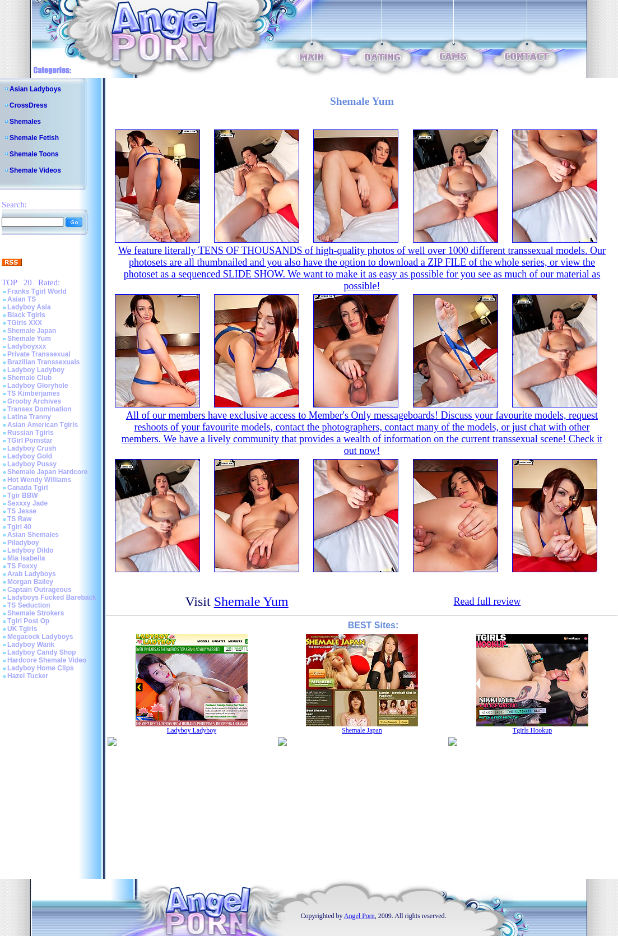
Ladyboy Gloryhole (37, 386)
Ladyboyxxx (26, 346)
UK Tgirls (22, 629)
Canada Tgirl (27, 488)
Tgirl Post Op (28, 621)
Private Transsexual (39, 354)
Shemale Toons (34, 154)
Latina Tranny (29, 417)
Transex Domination (39, 409)
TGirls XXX (24, 323)
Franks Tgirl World (37, 291)
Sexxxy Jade (27, 503)
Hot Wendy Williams (39, 480)
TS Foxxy (22, 566)
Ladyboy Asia (29, 307)
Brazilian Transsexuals (43, 362)
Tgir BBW (22, 495)
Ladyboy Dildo (30, 550)
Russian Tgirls (30, 433)
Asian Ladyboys (35, 89)
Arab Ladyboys (31, 574)
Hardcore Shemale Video (46, 660)
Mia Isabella (26, 558)
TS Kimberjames (33, 393)
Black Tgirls (26, 315)
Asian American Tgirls (42, 425)
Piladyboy (23, 542)
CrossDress (28, 105)
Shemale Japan (31, 331)
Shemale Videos (35, 170)
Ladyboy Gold (29, 456)
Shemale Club (29, 378)
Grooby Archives (34, 401)
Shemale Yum (29, 338)
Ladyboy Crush (31, 448)
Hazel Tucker (27, 676)
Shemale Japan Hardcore (47, 472)
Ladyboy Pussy (32, 464)
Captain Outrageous (39, 590)
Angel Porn (359, 916)
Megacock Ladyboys (40, 637)
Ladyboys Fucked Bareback (51, 597)
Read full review (487, 601)
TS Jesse (21, 511)
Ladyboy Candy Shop (41, 652)
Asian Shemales (33, 535)
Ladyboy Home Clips (40, 668)
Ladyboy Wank (30, 644)
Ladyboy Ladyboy (35, 370)
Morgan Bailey (30, 582)
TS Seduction (28, 605)
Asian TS (21, 299)
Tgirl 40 (19, 527)
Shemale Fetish (34, 138)
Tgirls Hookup (532, 730)
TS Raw (19, 519)
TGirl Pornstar (30, 440)
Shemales (25, 122)
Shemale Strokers (35, 613)
